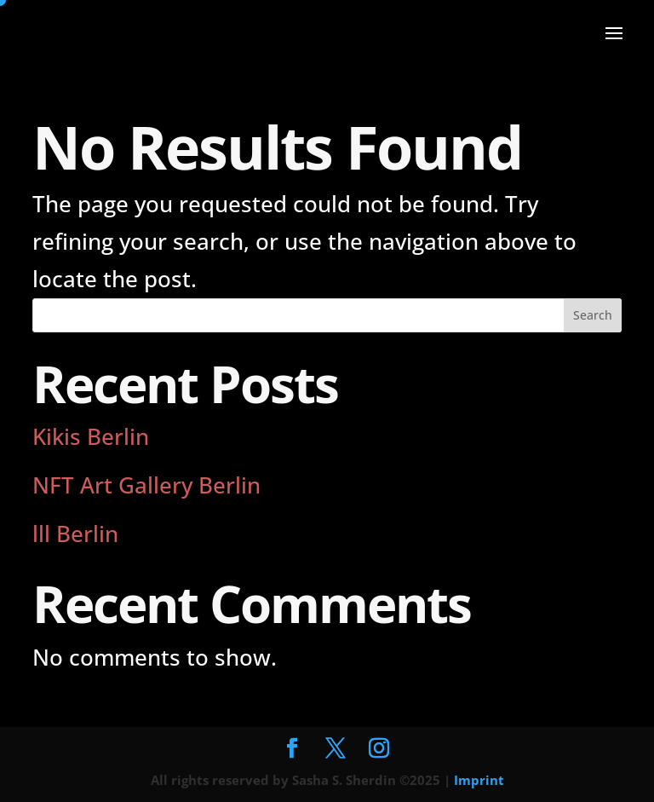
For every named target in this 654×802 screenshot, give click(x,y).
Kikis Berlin (90, 436)
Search (592, 315)
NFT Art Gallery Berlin (146, 485)
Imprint (479, 779)
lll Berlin (75, 533)
